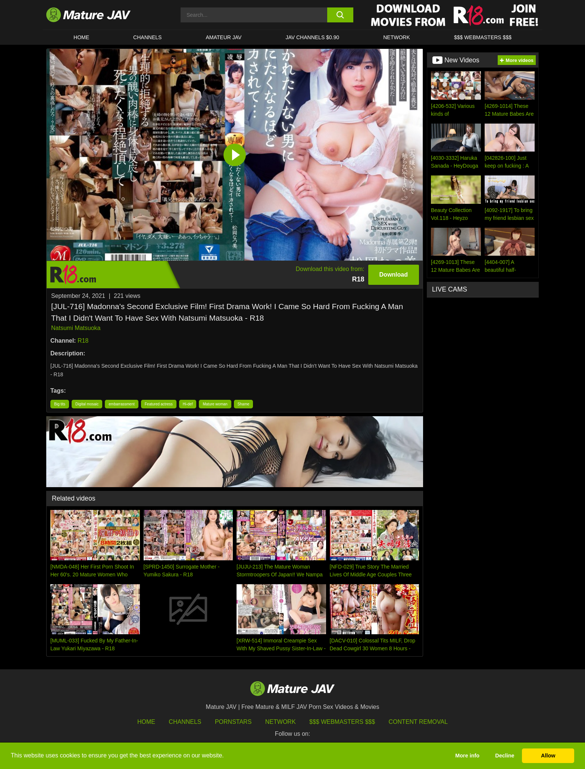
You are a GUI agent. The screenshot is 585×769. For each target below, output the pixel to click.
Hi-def (188, 404)
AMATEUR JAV (223, 37)
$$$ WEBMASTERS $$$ (483, 37)
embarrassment (121, 404)
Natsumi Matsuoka (76, 328)
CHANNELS (147, 37)
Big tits (59, 404)
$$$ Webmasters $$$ (342, 722)
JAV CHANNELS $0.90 (312, 37)
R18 (83, 340)
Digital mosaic (86, 404)
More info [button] (467, 756)
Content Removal (418, 722)
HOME (81, 37)
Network (396, 37)
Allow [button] (548, 756)
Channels (185, 722)
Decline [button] (504, 756)
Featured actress (159, 404)
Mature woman (215, 404)
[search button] (340, 14)
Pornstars (233, 722)
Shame (244, 404)
